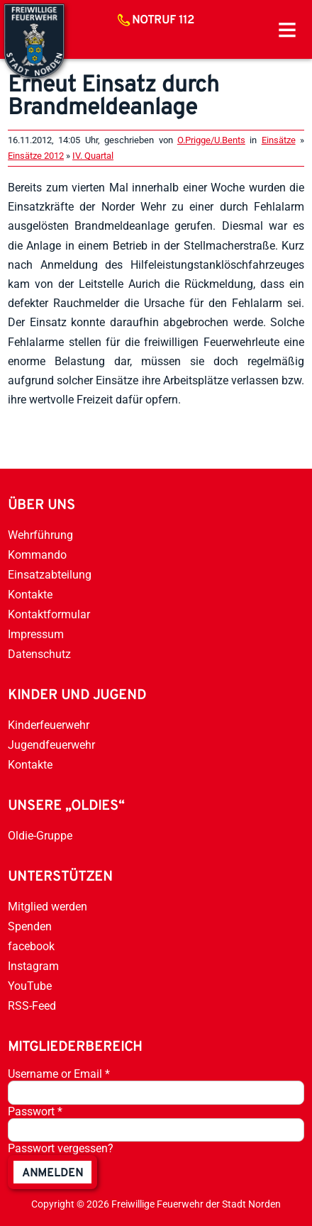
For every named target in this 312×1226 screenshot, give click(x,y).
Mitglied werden (47, 906)
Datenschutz (39, 654)
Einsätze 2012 (36, 155)
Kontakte (30, 594)
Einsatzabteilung (49, 574)
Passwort (35, 1111)
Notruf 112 (163, 20)
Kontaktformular (49, 614)
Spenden (30, 926)
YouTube (30, 986)
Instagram (33, 966)
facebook (31, 946)
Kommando (37, 555)
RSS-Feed (32, 1006)
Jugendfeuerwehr (51, 745)
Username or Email (59, 1074)
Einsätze (279, 140)
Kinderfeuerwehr (48, 725)
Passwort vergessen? (60, 1148)
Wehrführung (40, 535)
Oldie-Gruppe (40, 835)
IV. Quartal (92, 155)
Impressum (36, 634)
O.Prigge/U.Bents (211, 140)
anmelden (52, 1173)
